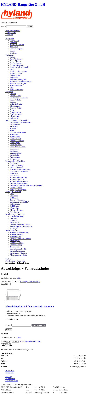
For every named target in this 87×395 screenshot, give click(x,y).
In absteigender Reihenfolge (30, 282)
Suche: (3, 27)
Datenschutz (9, 371)
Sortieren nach (6, 282)
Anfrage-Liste (10, 33)
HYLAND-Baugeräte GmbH (23, 4)
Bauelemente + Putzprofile (15, 261)
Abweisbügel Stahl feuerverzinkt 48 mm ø (29, 306)
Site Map (8, 377)
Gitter (19, 278)
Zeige (3, 284)
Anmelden (9, 35)
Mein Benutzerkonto (12, 31)
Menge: (8, 325)
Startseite (8, 259)
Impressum (9, 373)
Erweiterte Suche (11, 381)
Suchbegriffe (10, 379)
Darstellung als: (6, 278)
